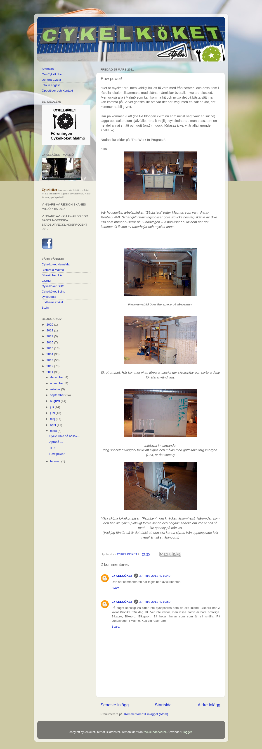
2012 (50, 366)
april (53, 425)
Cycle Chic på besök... (64, 436)
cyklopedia (49, 296)
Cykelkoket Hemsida (56, 264)
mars (54, 430)
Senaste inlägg (115, 704)
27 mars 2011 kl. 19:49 (154, 575)
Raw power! (57, 454)
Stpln (45, 307)
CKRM (46, 280)
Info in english (51, 85)
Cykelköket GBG (53, 286)
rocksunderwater (155, 732)
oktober (55, 389)
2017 (50, 336)
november (57, 383)
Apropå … (56, 442)
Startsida (163, 704)
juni (53, 413)
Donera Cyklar (51, 79)
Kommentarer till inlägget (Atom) (146, 714)
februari (55, 461)
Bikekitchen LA (52, 275)
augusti (55, 401)
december (57, 377)
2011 (50, 372)
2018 (50, 330)
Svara (116, 588)
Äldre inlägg (209, 704)
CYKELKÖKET (122, 575)
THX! (52, 448)
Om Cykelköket (52, 74)
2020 (50, 324)
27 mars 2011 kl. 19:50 (154, 601)
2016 (50, 342)
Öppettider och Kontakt (57, 90)
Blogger (186, 732)
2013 (50, 360)
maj (53, 419)
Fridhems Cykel (52, 302)
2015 (50, 348)
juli (52, 407)
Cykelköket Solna (53, 291)
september (58, 395)
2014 (50, 354)
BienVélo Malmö (53, 270)
